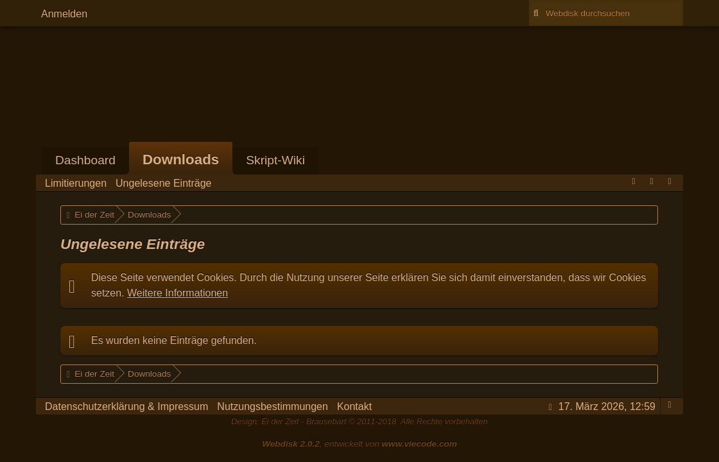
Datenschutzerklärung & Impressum (126, 406)
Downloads (181, 159)
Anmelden (64, 13)
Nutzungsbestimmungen (272, 406)
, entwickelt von (359, 444)
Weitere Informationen (177, 292)
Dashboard (85, 160)
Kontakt (354, 406)
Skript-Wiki (275, 160)
